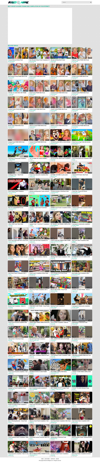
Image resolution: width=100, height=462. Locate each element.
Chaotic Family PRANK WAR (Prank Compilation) (59, 109)
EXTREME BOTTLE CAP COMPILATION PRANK (81, 257)
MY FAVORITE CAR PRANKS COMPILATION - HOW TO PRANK (60, 224)
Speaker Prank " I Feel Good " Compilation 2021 (39, 224)
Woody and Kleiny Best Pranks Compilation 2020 (58, 60)
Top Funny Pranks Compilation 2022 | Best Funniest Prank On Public (61, 421)
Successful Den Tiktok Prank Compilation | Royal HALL (61, 158)
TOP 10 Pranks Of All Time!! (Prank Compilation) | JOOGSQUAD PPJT (59, 273)
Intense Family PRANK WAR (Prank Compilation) (80, 109)
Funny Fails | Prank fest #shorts (79, 191)
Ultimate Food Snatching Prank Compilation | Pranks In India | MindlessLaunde (15, 355)
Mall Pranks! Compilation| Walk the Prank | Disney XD (39, 355)
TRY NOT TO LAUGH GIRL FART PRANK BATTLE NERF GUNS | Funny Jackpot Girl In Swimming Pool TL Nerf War (18, 93)
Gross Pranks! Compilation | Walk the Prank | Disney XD (59, 322)
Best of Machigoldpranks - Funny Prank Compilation (17, 421)
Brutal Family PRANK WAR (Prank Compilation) (37, 93)
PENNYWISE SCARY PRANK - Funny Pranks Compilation (39, 306)
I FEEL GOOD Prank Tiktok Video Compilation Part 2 (15, 224)
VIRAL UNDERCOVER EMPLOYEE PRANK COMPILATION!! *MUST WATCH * (60, 339)
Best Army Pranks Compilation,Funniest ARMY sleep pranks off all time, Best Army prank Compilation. (82, 454)
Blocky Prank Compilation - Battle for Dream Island (17, 306)
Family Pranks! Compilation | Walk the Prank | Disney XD (38, 257)
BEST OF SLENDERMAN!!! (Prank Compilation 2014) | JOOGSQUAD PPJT (17, 208)
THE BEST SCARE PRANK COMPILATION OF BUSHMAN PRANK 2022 (81, 372)
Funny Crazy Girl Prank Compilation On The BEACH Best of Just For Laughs (39, 240)
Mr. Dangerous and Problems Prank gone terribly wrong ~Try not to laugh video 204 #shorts (82, 339)
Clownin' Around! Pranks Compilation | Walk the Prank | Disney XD (60, 454)
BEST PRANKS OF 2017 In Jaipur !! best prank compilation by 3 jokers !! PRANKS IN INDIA (61, 388)
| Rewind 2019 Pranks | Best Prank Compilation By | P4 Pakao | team (80, 175)
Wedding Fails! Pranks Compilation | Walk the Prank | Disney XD (60, 257)
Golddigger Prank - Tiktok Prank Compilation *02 (15, 175)
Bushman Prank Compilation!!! (58, 306)
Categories (47, 458)
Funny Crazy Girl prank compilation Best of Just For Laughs (17, 322)
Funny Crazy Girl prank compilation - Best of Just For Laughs (18, 372)
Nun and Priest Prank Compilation (37, 338)
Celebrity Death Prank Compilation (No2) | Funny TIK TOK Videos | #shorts (82, 208)
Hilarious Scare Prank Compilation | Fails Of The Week (39, 421)
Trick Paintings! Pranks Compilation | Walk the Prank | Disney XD (60, 355)
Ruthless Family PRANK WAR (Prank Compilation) (59, 125)
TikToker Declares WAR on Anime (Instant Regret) (60, 142)
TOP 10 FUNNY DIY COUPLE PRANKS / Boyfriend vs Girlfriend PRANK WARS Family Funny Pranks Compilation (38, 158)
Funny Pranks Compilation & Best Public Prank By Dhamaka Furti (39, 273)
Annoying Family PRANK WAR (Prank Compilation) (80, 125)
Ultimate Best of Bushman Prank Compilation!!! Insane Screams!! (58, 437)
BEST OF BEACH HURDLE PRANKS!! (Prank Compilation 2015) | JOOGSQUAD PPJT (39, 454)
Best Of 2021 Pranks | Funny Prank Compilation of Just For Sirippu (59, 290)
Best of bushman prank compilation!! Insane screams (38, 388)
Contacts (53, 458)
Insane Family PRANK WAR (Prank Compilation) (37, 76)
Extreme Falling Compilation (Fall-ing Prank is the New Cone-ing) (17, 290)
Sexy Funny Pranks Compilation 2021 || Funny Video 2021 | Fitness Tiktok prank (17, 273)
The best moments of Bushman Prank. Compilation (60, 191)
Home (42, 458)
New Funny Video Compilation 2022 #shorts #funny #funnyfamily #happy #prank (81, 240)
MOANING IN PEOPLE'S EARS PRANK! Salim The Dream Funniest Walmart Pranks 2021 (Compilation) (40, 372)
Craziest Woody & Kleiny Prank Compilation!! (15, 60)
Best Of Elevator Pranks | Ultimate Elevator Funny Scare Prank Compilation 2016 (82, 437)
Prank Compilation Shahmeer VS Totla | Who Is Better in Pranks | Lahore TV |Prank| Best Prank (82, 404)
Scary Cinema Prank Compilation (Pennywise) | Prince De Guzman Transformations (16, 191)
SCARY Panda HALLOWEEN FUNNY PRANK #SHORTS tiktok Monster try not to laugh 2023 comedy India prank (60, 240)
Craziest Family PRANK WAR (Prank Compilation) (80, 93)
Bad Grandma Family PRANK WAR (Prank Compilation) (17, 76)
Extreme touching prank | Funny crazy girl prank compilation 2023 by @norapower (39, 191)
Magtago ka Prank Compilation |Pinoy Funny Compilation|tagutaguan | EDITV (17, 388)
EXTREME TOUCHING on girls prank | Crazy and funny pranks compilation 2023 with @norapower (60, 175)
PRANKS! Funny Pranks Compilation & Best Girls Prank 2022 (61, 208)
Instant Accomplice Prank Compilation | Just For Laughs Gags (17, 404)
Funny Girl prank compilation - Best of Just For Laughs (18, 454)
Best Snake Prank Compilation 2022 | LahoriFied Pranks (80, 273)
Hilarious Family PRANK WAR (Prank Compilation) (80, 60)
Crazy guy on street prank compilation (17, 158)
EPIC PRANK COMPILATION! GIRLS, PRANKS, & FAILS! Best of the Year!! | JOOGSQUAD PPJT (59, 372)
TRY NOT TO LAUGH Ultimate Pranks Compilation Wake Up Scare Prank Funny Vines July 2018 (81, 388)
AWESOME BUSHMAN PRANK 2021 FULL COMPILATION (81, 355)
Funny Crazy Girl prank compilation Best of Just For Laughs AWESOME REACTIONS (39, 175)
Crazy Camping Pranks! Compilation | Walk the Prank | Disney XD (18, 437)
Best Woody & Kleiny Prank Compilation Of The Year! (39, 60)
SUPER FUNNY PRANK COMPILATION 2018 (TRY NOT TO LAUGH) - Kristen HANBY (39, 322)
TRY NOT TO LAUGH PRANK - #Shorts (81, 289)
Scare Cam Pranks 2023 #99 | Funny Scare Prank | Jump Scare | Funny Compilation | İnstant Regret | (18, 240)
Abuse (57, 458)
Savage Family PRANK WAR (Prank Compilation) (80, 76)
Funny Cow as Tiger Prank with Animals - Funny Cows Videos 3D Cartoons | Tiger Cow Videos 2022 (81, 142)
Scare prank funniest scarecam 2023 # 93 (39, 437)
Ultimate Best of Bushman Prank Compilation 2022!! (15, 339)
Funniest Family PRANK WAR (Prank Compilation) (59, 93)
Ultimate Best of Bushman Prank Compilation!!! (79, 322)
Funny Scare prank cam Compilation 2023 (82, 158)
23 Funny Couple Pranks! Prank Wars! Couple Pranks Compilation (38, 208)
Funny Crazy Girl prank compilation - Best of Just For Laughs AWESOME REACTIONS (39, 404)
